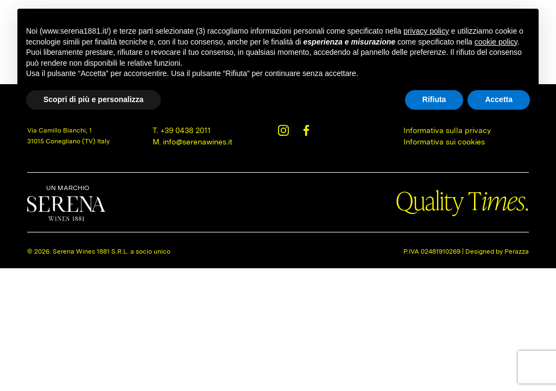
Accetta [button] (499, 99)
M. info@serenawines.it (192, 141)
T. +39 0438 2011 (182, 130)
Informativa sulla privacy (447, 130)
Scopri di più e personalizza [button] (93, 99)
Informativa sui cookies (444, 141)
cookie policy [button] (496, 41)
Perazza (516, 251)
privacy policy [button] (426, 31)
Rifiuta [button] (434, 99)
